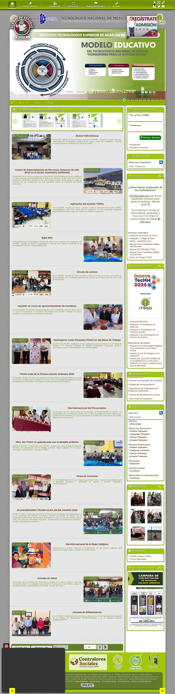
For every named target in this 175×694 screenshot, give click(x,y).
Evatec (116, 5)
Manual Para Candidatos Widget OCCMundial (144, 245)
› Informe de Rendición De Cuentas (144, 395)
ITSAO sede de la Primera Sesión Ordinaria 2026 (47, 374)
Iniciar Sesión (150, 138)
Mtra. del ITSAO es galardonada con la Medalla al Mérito (47, 442)
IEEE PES (47, 237)
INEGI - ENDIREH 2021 (141, 241)
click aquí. (150, 220)
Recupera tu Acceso (139, 147)
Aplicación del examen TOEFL (87, 203)
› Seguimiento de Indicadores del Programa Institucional (143, 389)
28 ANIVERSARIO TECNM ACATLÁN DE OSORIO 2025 (47, 510)
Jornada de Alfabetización (87, 612)
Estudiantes (95, 681)
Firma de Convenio (87, 476)
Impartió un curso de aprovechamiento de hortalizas (47, 306)
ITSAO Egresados (138, 559)
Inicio (12, 5)
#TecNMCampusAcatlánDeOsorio (39, 109)
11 (161, 99)
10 (156, 99)
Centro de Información (142, 681)
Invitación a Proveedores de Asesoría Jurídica (142, 330)
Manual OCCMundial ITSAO (143, 249)
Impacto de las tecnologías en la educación (144, 354)
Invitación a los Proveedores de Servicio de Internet (144, 336)
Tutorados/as (124, 681)
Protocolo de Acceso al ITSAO (144, 235)
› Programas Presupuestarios (141, 384)
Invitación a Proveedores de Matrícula (142, 325)
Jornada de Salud (47, 578)
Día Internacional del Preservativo (87, 408)
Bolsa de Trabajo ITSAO (141, 257)
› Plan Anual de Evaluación (140, 398)
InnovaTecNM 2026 (139, 321)
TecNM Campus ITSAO (140, 556)
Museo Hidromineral (87, 135)
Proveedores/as (109, 681)
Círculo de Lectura (87, 272)
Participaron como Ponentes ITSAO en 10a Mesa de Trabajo (87, 340)
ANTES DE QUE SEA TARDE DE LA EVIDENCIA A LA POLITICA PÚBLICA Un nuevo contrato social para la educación (146, 362)
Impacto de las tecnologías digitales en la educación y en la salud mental (146, 348)
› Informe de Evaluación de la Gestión (145, 380)
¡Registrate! (135, 145)
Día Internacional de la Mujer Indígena (87, 544)
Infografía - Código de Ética (142, 238)
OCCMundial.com (139, 196)
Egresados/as (82, 681)
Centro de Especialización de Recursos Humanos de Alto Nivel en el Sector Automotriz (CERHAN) (47, 171)
